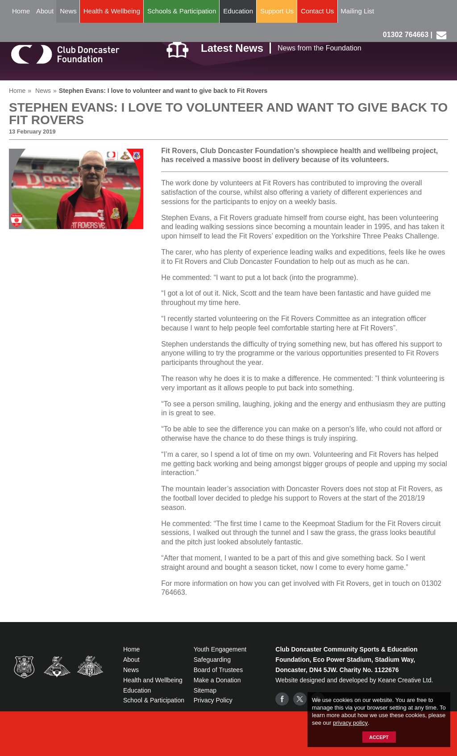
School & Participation (153, 700)
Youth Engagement (220, 649)
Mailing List (357, 11)
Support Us (277, 11)
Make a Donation (217, 680)
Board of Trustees (218, 669)
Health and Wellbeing (153, 680)
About (45, 11)
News (68, 11)
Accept (378, 737)
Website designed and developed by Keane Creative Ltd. (354, 680)
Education (238, 11)
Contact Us (317, 11)
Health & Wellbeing (111, 11)
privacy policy (350, 722)
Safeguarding (212, 659)
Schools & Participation (181, 11)
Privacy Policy (213, 700)
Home (21, 11)
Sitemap (205, 690)
